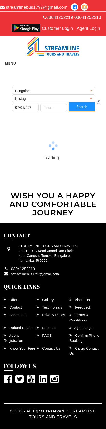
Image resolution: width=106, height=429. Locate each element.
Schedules (15, 315)
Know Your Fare (19, 348)
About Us (79, 300)
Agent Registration (13, 338)
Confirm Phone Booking (84, 338)
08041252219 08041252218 (72, 17)
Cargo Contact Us (84, 350)
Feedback (80, 307)
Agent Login (88, 28)
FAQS (44, 335)
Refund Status (18, 328)
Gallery (45, 300)
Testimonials (49, 307)
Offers (11, 300)
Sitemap (46, 328)
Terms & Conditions (78, 317)
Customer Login (57, 28)
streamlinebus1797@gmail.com (35, 274)
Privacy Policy (51, 315)
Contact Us (48, 348)
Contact (13, 307)
